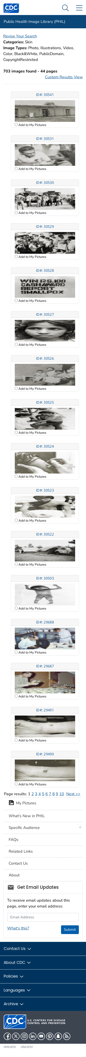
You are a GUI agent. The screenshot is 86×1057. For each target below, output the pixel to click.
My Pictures (22, 803)
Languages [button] (17, 990)
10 (61, 794)
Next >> (73, 794)
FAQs (13, 839)
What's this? (18, 928)
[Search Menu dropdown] (65, 8)
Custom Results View (64, 77)
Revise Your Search (20, 36)
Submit (70, 929)
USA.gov (27, 1047)
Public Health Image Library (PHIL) (34, 21)
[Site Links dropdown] (79, 8)
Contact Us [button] (18, 948)
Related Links (21, 851)
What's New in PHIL (27, 815)
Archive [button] (14, 1004)
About (14, 875)
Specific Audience (24, 827)
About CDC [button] (17, 962)
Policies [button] (14, 976)
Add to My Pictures (32, 125)
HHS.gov (10, 1047)
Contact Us (18, 863)
